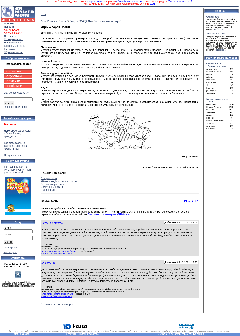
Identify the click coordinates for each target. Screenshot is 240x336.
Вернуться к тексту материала (58, 304)
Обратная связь (13, 52)
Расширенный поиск (15, 106)
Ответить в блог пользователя (56, 253)
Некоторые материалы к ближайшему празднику (17, 133)
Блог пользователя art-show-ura (57, 294)
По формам (12, 80)
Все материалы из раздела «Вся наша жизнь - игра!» (15, 145)
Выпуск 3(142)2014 (81, 21)
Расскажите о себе (215, 33)
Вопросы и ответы (14, 45)
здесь (152, 4)
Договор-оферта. (21, 334)
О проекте (10, 36)
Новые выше (190, 201)
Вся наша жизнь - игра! (107, 21)
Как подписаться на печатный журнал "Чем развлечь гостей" (18, 190)
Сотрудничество (13, 39)
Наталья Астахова (52, 223)
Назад (44, 14)
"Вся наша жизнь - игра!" (180, 1)
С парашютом (49, 178)
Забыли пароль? (10, 253)
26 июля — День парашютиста (59, 181)
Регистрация (11, 247)
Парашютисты (49, 189)
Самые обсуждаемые (16, 92)
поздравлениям (94, 1)
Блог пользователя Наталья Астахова (60, 251)
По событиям (13, 85)
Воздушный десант (52, 187)
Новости (9, 26)
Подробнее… (217, 29)
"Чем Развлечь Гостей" (54, 21)
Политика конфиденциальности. (82, 334)
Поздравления (12, 155)
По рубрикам (13, 76)
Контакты (9, 49)
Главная (9, 23)
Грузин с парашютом (53, 184)
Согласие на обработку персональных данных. (181, 334)
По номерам (13, 71)
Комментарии (212, 17)
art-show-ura (48, 262)
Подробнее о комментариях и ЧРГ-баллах (109, 214)
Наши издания (12, 42)
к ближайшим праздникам (129, 1)
